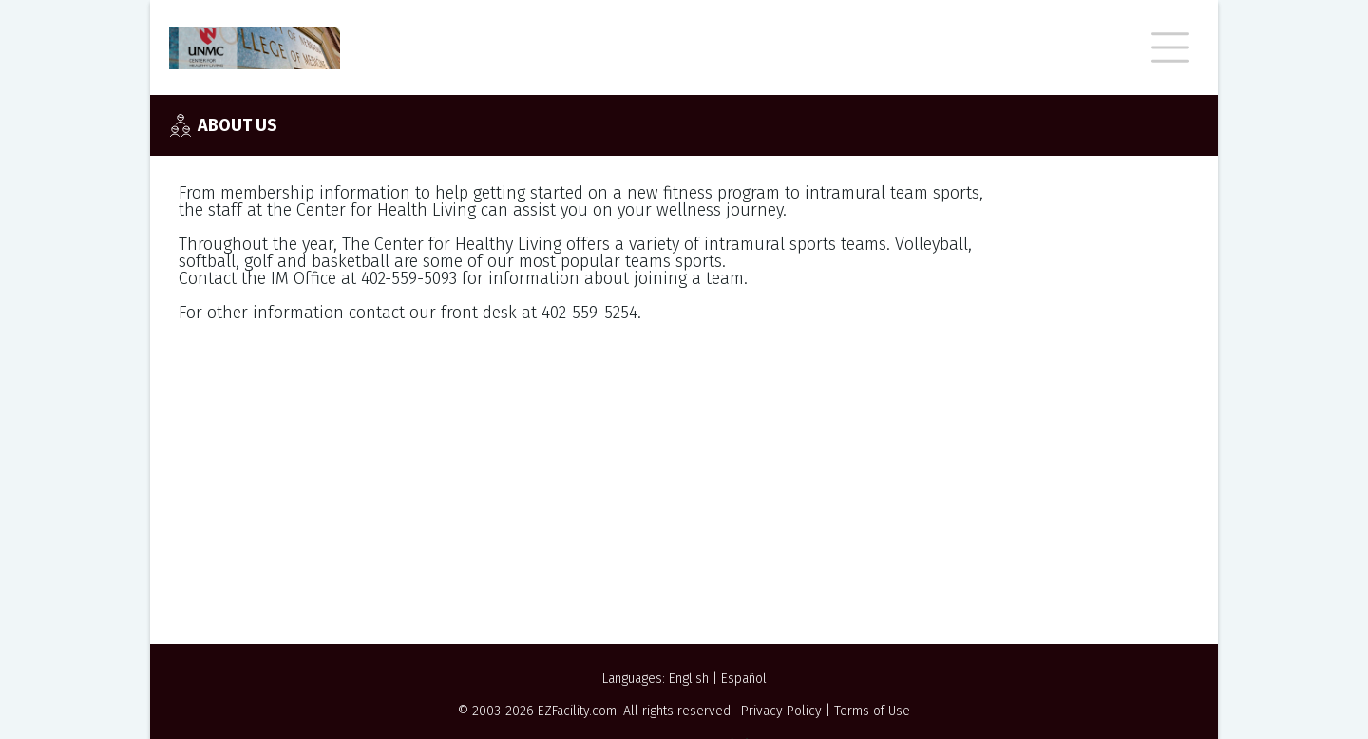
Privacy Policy (781, 711)
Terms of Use (872, 711)
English (689, 679)
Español (744, 679)
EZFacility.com (577, 711)
